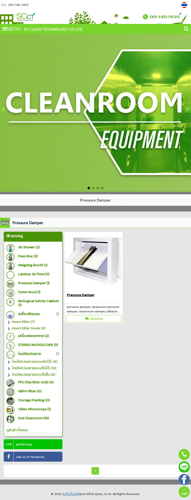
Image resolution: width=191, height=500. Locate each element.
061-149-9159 (18, 4)
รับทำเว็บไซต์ (70, 494)
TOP (184, 492)
